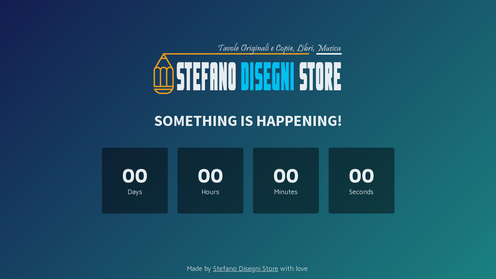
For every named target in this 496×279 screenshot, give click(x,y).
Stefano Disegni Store (245, 268)
